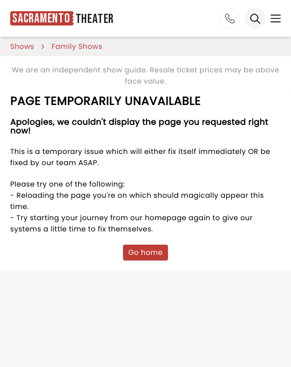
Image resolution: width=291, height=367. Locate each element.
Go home (145, 252)
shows (22, 46)
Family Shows (77, 46)
